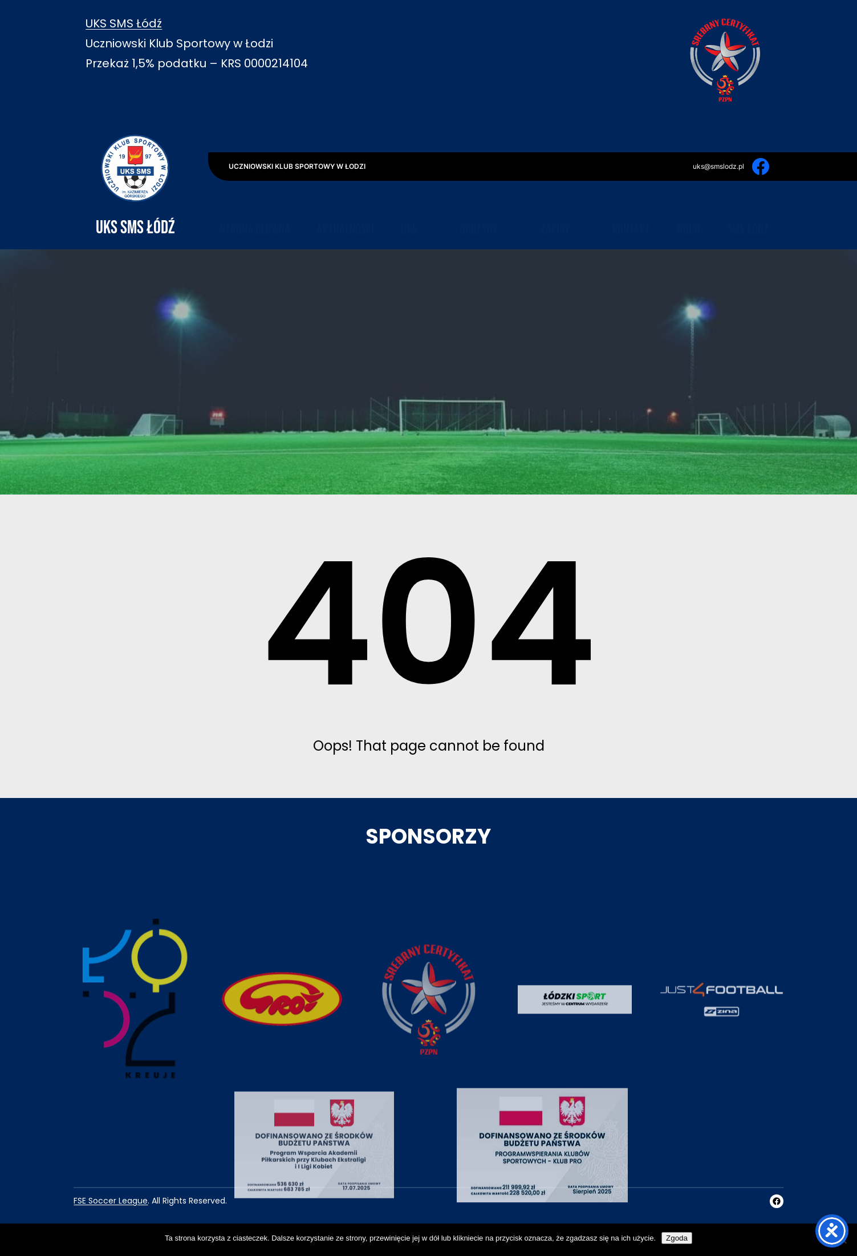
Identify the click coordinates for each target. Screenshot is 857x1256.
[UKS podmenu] (428, 202)
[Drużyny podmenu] (508, 202)
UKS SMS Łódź (124, 23)
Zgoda (677, 1238)
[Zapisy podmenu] (580, 202)
